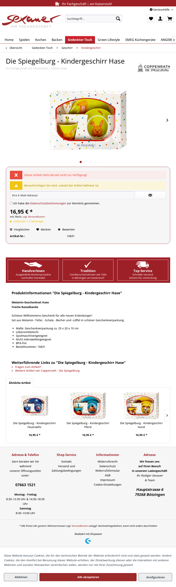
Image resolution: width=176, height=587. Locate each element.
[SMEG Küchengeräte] (140, 39)
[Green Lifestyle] (109, 39)
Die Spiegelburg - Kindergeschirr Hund (141, 425)
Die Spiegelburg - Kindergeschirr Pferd (88, 425)
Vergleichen (20, 229)
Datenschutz (107, 466)
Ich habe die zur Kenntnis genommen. (56, 203)
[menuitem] (93, 18)
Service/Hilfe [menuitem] (160, 9)
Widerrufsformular (107, 470)
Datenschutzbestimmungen (48, 203)
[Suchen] (118, 18)
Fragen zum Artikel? (26, 367)
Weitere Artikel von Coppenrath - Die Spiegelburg (46, 370)
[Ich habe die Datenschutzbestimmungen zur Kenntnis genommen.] (11, 203)
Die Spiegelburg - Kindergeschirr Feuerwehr (34, 425)
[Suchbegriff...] (93, 18)
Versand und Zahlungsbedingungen (66, 468)
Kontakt (66, 461)
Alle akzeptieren (88, 577)
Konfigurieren (155, 577)
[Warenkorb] (170, 18)
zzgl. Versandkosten (34, 216)
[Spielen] (24, 39)
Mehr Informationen (147, 565)
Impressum (107, 480)
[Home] (9, 39)
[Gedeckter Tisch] (80, 39)
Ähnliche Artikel (19, 383)
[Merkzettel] (151, 18)
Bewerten (66, 229)
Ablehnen (20, 577)
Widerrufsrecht (108, 461)
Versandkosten (79, 525)
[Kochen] (40, 39)
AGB (107, 475)
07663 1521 (25, 484)
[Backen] (57, 39)
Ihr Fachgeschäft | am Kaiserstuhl (83, 3)
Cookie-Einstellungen (107, 484)
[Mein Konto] (160, 18)
